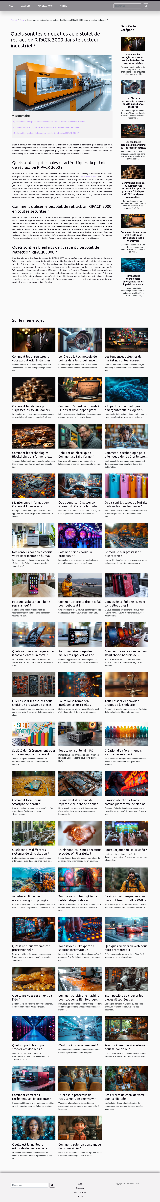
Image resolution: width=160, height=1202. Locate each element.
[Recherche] (128, 5)
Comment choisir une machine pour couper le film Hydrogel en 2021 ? (78, 999)
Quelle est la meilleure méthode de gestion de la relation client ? (29, 1148)
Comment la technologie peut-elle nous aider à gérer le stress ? (126, 456)
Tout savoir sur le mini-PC (75, 750)
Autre (63, 6)
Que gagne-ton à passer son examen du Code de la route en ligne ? (79, 506)
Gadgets (25, 6)
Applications (45, 6)
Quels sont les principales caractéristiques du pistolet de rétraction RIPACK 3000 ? (49, 122)
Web (11, 6)
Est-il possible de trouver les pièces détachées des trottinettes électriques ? (124, 999)
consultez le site (88, 177)
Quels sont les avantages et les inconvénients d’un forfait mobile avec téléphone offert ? (33, 655)
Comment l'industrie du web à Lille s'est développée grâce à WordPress (133, 236)
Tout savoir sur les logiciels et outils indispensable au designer (78, 900)
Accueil (14, 20)
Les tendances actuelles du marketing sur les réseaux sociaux (133, 145)
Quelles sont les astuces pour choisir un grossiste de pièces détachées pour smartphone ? (32, 704)
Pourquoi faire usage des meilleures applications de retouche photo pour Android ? (79, 655)
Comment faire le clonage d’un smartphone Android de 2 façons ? (126, 655)
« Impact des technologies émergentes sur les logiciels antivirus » (133, 280)
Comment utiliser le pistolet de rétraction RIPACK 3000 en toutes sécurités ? (47, 127)
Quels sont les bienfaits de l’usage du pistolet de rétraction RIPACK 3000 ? (46, 133)
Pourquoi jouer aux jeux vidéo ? (126, 849)
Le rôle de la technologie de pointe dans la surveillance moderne (133, 102)
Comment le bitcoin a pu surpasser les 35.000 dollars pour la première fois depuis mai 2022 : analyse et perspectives (133, 189)
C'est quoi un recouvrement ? (78, 1045)
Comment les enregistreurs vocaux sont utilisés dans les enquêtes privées (133, 58)
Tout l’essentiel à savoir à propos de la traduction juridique (122, 704)
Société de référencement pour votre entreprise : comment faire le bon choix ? (33, 754)
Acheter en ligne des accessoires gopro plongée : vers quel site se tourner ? (31, 900)
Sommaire (22, 115)
